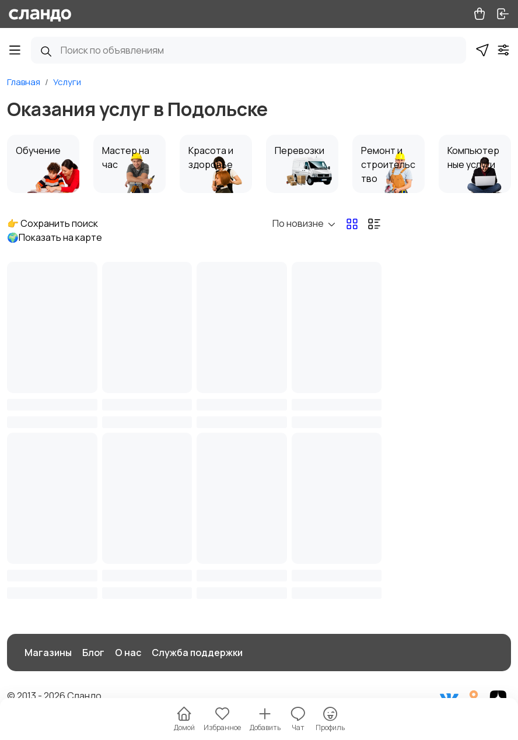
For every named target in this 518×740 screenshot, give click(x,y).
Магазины (48, 652)
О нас (128, 652)
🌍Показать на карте (54, 237)
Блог (93, 652)
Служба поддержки (197, 652)
